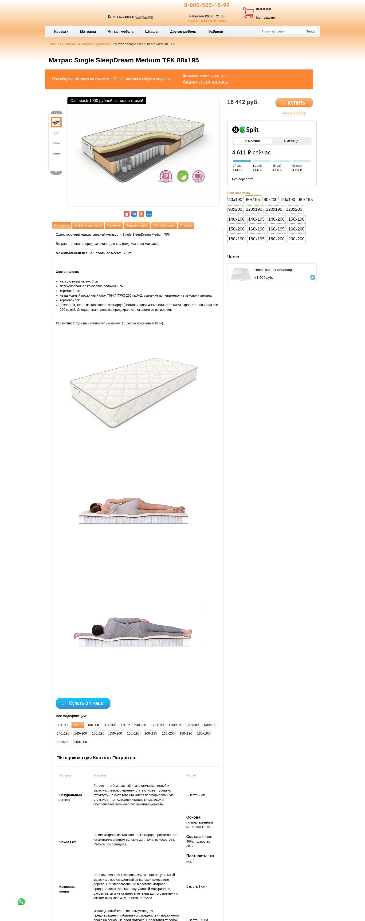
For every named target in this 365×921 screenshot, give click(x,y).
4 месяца (291, 141)
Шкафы (152, 31)
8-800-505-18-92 (207, 6)
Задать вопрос (137, 225)
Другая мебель (185, 31)
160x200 (168, 733)
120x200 (192, 725)
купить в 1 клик (294, 113)
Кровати (63, 31)
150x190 (98, 733)
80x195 (77, 725)
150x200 (115, 733)
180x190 (186, 733)
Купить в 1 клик (86, 704)
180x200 (63, 742)
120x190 (157, 725)
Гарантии (114, 225)
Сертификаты (163, 225)
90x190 (109, 725)
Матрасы (88, 31)
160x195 (151, 733)
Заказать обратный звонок (207, 21)
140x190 (210, 725)
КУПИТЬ (296, 103)
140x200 (80, 733)
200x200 (80, 742)
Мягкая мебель (122, 31)
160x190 (133, 733)
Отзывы (186, 225)
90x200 (140, 725)
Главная (55, 44)
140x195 (63, 733)
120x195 (175, 725)
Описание (61, 225)
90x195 (125, 725)
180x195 (203, 733)
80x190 (62, 725)
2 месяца (252, 141)
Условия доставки (88, 225)
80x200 (93, 725)
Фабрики (217, 31)
